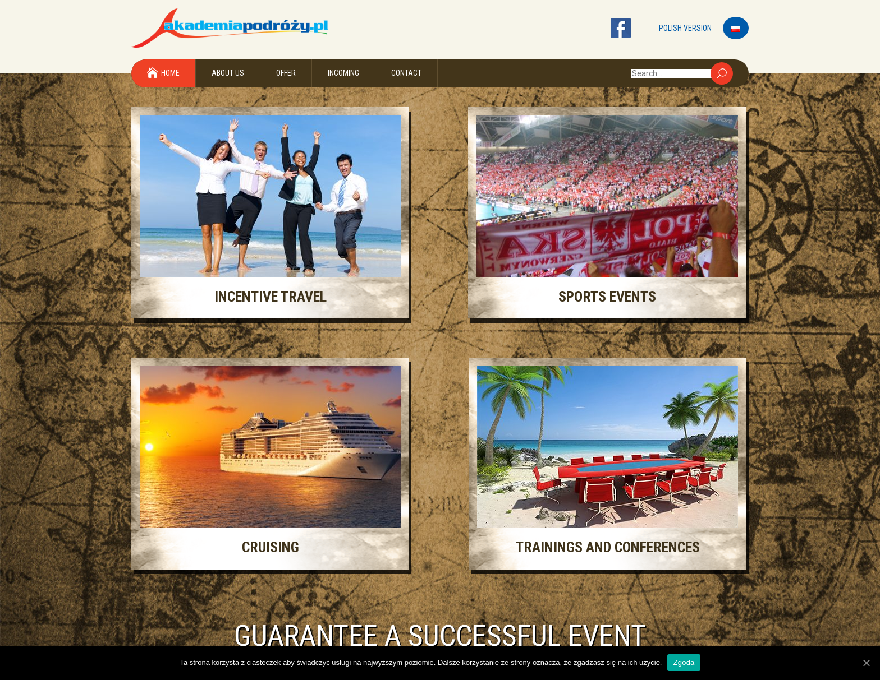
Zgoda (683, 662)
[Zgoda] (866, 662)
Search (722, 73)
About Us (228, 72)
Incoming (343, 72)
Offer (286, 72)
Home (170, 72)
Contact (406, 72)
